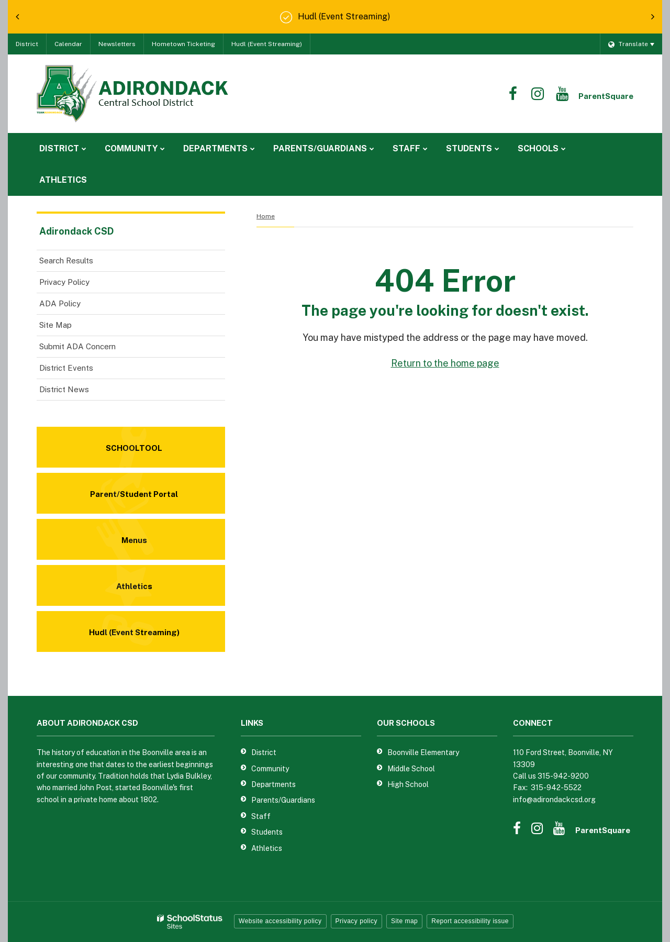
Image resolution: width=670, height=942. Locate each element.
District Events (66, 367)
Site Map (55, 324)
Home (265, 216)
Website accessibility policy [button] (280, 921)
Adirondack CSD (76, 231)
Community (270, 768)
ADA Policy (60, 303)
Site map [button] (404, 921)
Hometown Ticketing (183, 44)
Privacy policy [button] (356, 921)
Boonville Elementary (423, 752)
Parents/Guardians (283, 800)
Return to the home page (445, 363)
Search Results (66, 260)
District (27, 44)
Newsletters (117, 44)
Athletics (266, 848)
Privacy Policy (64, 282)
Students (267, 832)
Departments (273, 784)
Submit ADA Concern (77, 346)
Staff (261, 816)
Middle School (411, 768)
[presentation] (17, 17)
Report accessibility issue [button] (470, 921)
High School (408, 784)
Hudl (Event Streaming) (266, 44)
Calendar (68, 44)
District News (64, 389)
